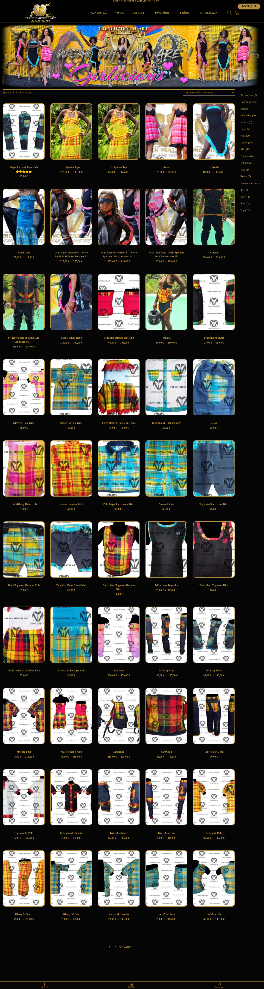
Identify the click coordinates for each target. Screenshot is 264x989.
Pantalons (246, 163)
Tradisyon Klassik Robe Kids (23, 670)
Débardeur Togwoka (166, 585)
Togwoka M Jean (213, 751)
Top (243, 210)
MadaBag (118, 751)
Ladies (244, 142)
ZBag (214, 423)
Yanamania (23, 252)
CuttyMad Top (214, 914)
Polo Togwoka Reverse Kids (118, 504)
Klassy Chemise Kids (71, 504)
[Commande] (209, 93)
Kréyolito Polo (214, 833)
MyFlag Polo (24, 751)
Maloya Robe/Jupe (71, 751)
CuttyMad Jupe (166, 914)
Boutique (249, 6)
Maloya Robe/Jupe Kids (71, 670)
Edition (244, 122)
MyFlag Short (214, 670)
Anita (166, 167)
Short (243, 196)
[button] (6, 56)
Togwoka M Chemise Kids (166, 423)
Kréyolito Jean (166, 833)
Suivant (125, 947)
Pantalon (245, 156)
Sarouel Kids (166, 504)
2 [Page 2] (115, 947)
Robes (244, 176)
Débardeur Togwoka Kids (214, 585)
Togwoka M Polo (23, 833)
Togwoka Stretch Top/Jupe (119, 337)
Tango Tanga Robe (71, 337)
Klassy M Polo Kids (71, 423)
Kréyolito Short (119, 833)
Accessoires (247, 95)
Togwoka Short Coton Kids (71, 585)
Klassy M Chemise (118, 914)
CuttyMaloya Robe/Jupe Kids (118, 423)
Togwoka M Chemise (71, 833)
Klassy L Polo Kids (23, 423)
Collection (246, 115)
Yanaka (166, 337)
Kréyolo (213, 252)
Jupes (243, 129)
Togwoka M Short (214, 337)
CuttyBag (166, 751)
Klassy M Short (24, 914)
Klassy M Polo (71, 914)
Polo (243, 169)
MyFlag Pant (166, 670)
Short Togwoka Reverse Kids (24, 585)
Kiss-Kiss (118, 670)
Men (243, 149)
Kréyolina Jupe (71, 167)
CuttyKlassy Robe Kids (24, 504)
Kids (243, 135)
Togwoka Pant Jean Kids (24, 167)
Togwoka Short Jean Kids (213, 504)
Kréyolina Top (119, 167)
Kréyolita (214, 167)
